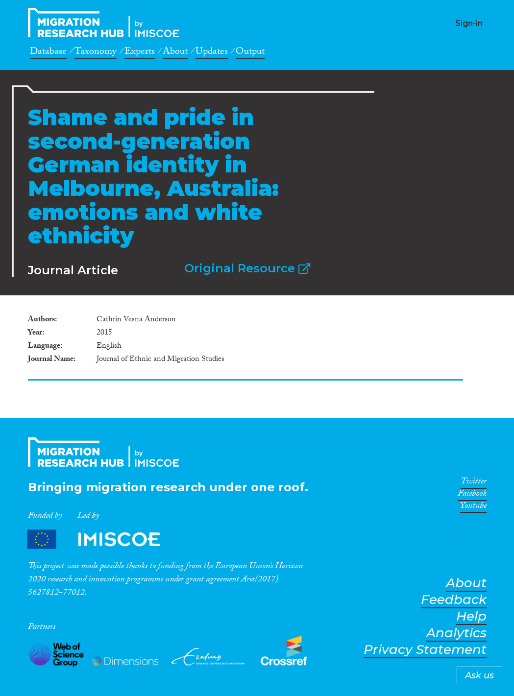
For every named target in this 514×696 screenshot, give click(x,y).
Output (250, 53)
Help (471, 616)
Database (48, 53)
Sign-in (469, 23)
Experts (139, 53)
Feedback (454, 599)
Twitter (474, 483)
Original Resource (247, 268)
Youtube (473, 507)
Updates (212, 53)
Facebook (472, 495)
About (175, 53)
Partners (102, 539)
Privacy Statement (425, 649)
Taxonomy (95, 53)
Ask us (479, 675)
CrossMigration (106, 22)
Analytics (456, 633)
